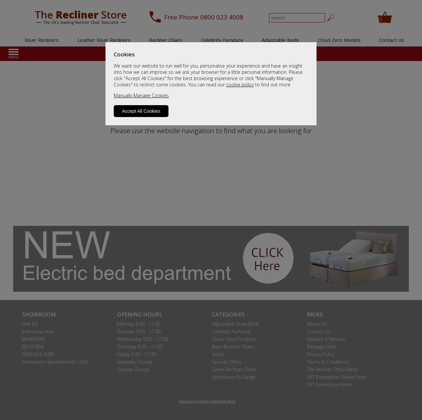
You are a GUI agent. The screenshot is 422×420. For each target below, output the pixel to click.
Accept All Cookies (141, 111)
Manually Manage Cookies (141, 95)
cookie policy (240, 84)
